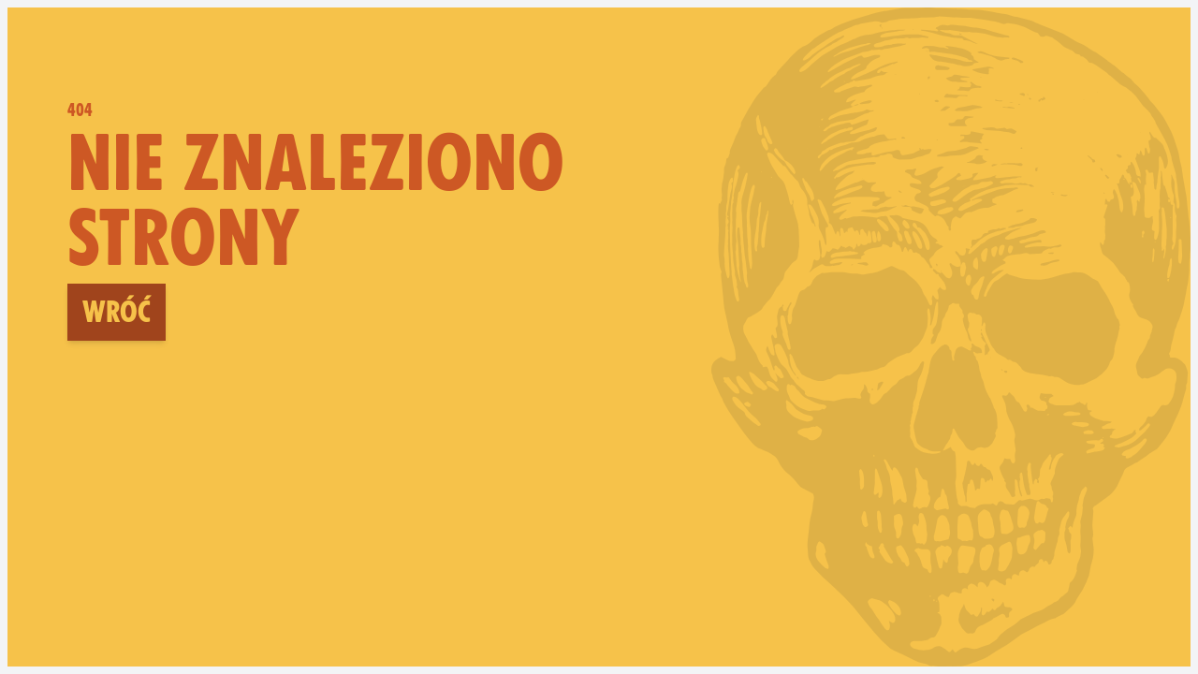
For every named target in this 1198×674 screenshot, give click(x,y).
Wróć (116, 312)
